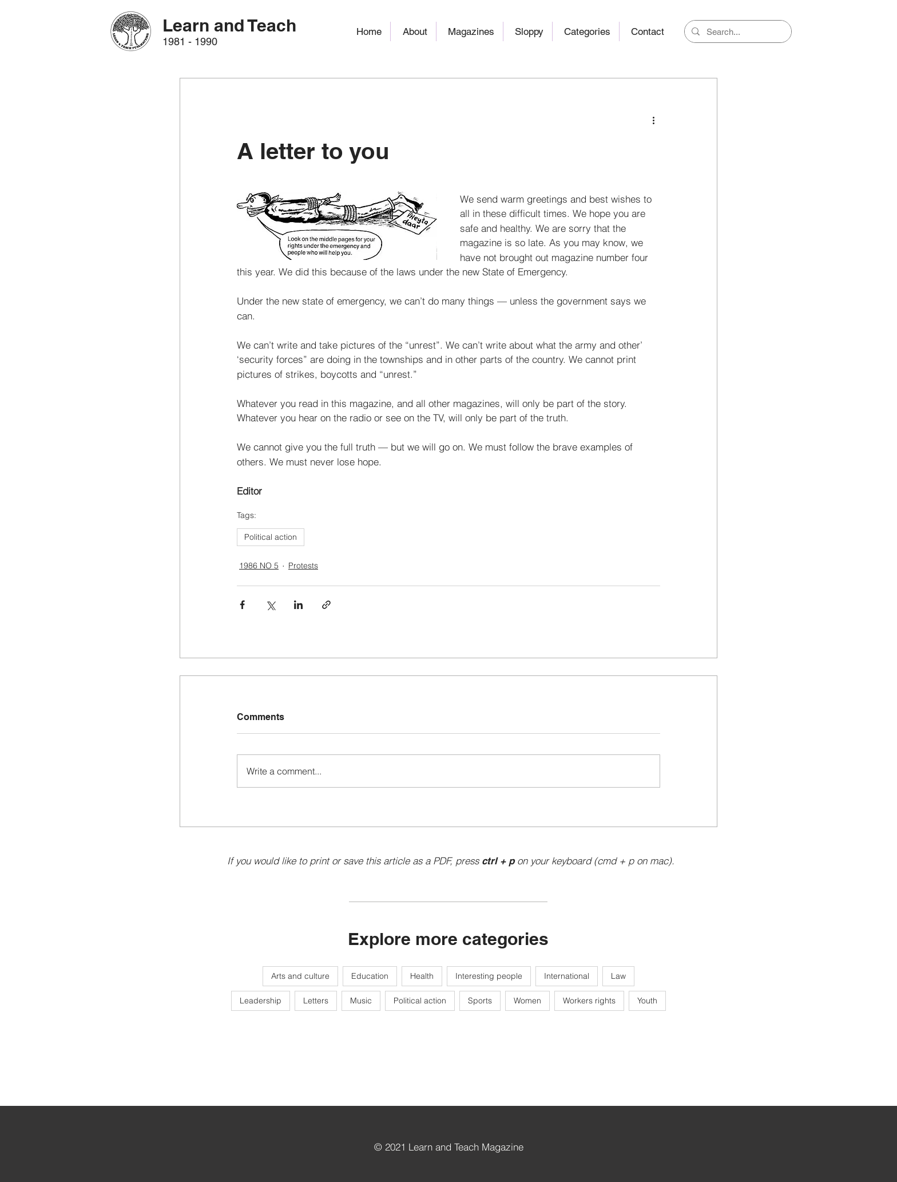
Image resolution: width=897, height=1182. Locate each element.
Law (618, 976)
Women (527, 1000)
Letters (315, 1000)
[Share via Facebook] (242, 604)
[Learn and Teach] (229, 25)
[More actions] (653, 119)
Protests (303, 565)
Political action (270, 537)
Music (361, 1000)
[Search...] (737, 31)
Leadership (260, 1000)
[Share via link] (326, 604)
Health (422, 976)
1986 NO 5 (259, 565)
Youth (647, 1000)
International (566, 976)
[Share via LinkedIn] (298, 604)
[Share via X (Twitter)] (270, 604)
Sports (480, 1000)
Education (369, 976)
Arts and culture (300, 976)
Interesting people (488, 976)
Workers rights (589, 1000)
